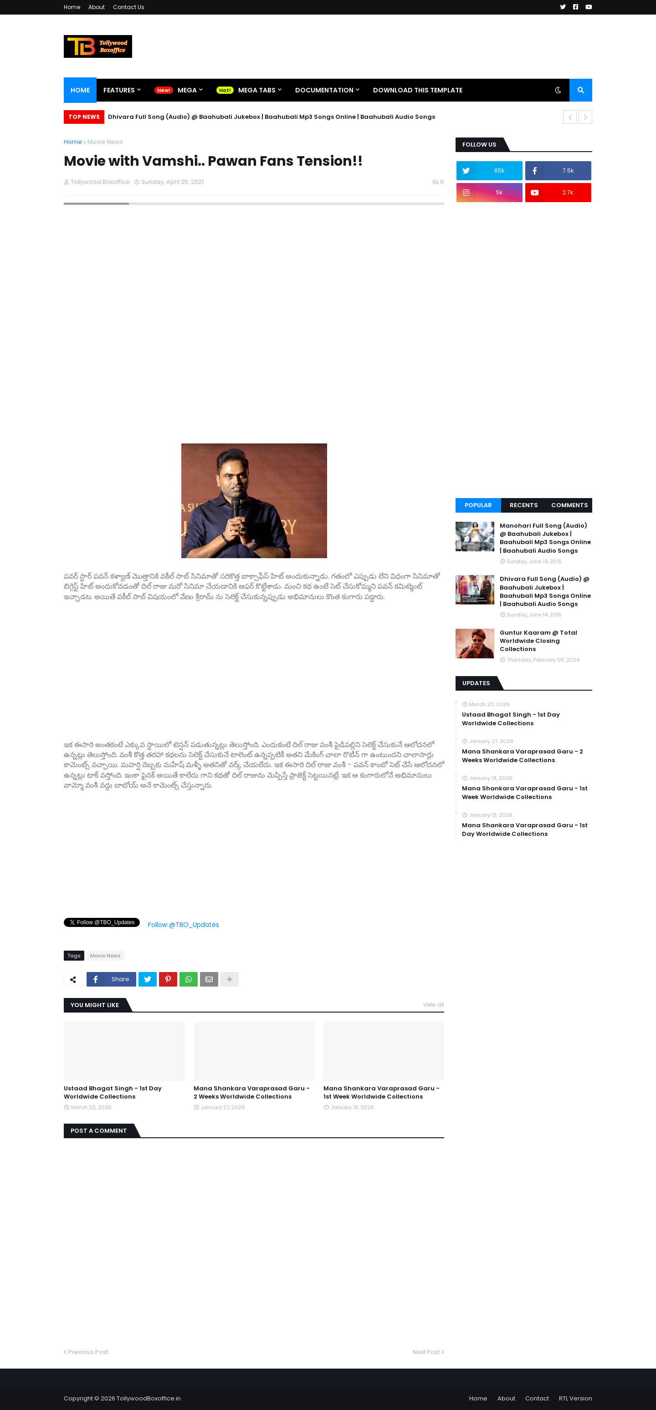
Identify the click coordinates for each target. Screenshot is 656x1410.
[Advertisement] (254, 665)
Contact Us (128, 7)
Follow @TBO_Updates (183, 924)
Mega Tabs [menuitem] (257, 90)
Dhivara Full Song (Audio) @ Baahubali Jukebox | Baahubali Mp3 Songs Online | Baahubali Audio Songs (271, 116)
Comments (569, 505)
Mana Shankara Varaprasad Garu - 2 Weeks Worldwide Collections (252, 1092)
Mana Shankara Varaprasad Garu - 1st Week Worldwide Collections (381, 1092)
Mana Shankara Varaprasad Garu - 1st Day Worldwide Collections (525, 829)
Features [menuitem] (119, 90)
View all (433, 1004)
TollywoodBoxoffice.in (149, 1398)
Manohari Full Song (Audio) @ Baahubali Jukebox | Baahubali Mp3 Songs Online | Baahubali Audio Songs (545, 538)
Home (72, 7)
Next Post (426, 1352)
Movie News (105, 141)
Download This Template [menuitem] (417, 90)
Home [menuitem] (80, 90)
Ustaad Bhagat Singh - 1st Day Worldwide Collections (113, 1092)
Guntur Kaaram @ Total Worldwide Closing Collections (538, 641)
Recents (524, 505)
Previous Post (88, 1352)
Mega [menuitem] (187, 90)
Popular (478, 505)
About (96, 7)
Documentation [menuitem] (324, 90)
